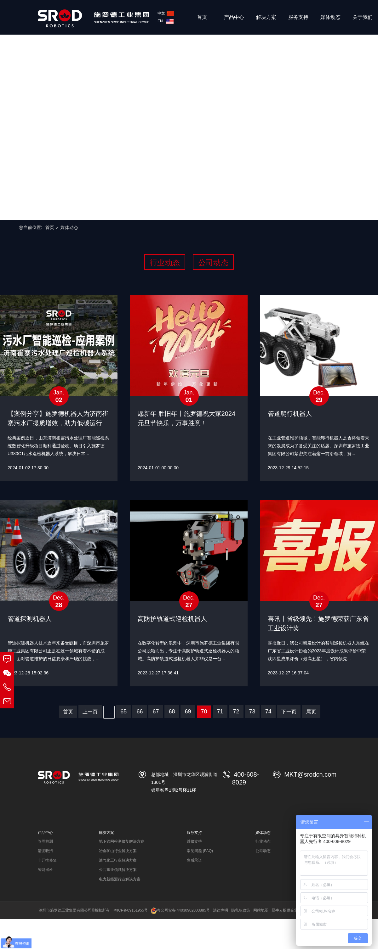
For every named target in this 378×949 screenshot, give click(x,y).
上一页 (90, 711)
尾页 (311, 711)
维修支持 (194, 841)
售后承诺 (194, 860)
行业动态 (165, 262)
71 (220, 711)
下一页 (288, 711)
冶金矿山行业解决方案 (118, 851)
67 (155, 711)
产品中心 (234, 17)
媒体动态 (330, 17)
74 (268, 711)
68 (172, 711)
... (109, 712)
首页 (202, 17)
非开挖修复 (47, 860)
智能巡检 (45, 870)
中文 (166, 13)
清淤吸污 (45, 851)
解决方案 (266, 17)
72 (236, 711)
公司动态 (213, 262)
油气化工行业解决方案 (118, 860)
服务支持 (298, 17)
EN (166, 21)
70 (204, 711)
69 (188, 711)
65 (123, 711)
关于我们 (362, 17)
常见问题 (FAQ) (200, 851)
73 (252, 711)
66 (139, 711)
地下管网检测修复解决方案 (121, 841)
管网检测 (45, 841)
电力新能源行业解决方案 (119, 879)
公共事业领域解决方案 (118, 870)
